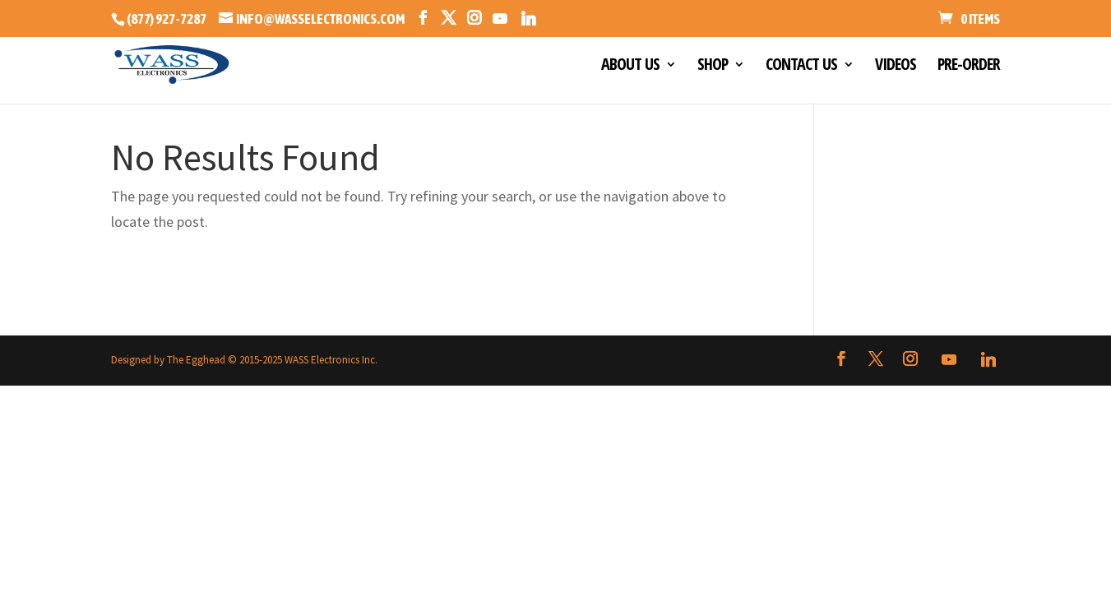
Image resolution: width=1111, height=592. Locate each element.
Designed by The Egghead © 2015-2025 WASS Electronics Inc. (244, 360)
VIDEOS (895, 66)
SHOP (712, 66)
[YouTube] (500, 18)
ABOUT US (630, 66)
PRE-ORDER (968, 66)
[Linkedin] (528, 18)
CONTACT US (801, 66)
